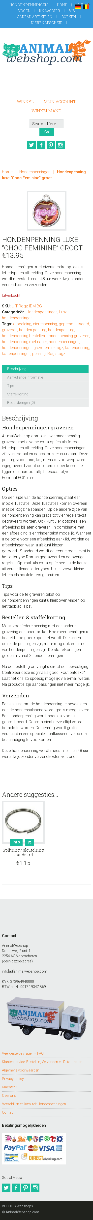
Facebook (41, 145)
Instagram (60, 145)
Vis (72, 10)
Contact (8, 1112)
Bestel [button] (29, 842)
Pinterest (51, 145)
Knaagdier (49, 10)
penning (39, 353)
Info (16, 842)
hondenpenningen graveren (25, 347)
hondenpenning (61, 329)
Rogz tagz (56, 353)
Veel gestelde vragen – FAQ (23, 1053)
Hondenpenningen (28, 4)
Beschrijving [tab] (16, 369)
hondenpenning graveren (68, 335)
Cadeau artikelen (35, 16)
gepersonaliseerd (74, 324)
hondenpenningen (64, 341)
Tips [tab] (10, 386)
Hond (62, 4)
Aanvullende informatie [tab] (25, 377)
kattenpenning (77, 347)
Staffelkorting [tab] (17, 394)
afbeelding (22, 324)
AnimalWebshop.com (46, 52)
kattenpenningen (16, 353)
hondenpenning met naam (24, 341)
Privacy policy (13, 1079)
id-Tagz (57, 347)
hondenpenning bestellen (23, 335)
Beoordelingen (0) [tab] (21, 403)
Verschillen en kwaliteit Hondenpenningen (34, 1104)
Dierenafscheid (46, 22)
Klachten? (9, 1087)
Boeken (69, 16)
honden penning (32, 329)
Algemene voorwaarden (20, 1070)
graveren (9, 329)
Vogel (24, 10)
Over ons (9, 1096)
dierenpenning (45, 324)
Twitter (31, 145)
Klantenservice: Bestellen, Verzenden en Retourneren (42, 1062)
